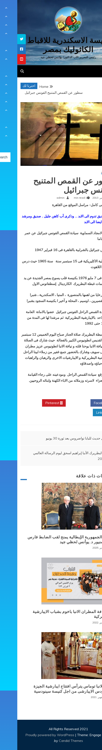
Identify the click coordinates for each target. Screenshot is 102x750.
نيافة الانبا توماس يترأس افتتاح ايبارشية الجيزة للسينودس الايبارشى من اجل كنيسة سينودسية (56, 688)
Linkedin (87, 412)
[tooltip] (4, 39)
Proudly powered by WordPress (33, 735)
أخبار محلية (90, 172)
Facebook (85, 403)
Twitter (61, 403)
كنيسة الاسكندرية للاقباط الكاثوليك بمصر (51, 45)
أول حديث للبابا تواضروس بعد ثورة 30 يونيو (59, 438)
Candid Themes (54, 740)
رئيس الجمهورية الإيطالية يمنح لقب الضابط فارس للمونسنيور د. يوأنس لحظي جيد (53, 539)
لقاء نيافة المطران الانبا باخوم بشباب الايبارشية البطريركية (55, 614)
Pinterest (36, 403)
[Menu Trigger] (91, 9)
